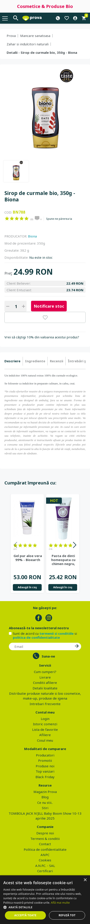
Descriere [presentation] (12, 361)
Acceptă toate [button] (25, 915)
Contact (45, 844)
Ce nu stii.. (45, 802)
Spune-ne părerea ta (59, 218)
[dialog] (45, 899)
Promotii (45, 760)
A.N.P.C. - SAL (45, 865)
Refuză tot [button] (67, 915)
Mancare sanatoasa (35, 35)
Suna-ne (48, 656)
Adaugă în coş (27, 587)
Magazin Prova (45, 791)
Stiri (45, 808)
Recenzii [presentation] (56, 361)
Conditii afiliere (45, 682)
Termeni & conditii (45, 838)
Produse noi (45, 766)
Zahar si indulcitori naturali (28, 44)
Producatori (45, 755)
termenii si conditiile (56, 633)
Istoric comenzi (45, 724)
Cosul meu (45, 740)
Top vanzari (45, 771)
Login (45, 718)
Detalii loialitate (45, 688)
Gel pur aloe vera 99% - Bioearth (28, 558)
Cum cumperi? (45, 671)
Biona (32, 236)
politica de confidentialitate (36, 637)
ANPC (45, 855)
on (7, 218)
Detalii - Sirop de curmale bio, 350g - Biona (42, 52)
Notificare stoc (49, 306)
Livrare (45, 677)
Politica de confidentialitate (45, 849)
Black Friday (45, 777)
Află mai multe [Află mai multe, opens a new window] (60, 903)
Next (74, 546)
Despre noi (45, 833)
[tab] (13, 361)
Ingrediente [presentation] (35, 361)
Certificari (45, 871)
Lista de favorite (45, 729)
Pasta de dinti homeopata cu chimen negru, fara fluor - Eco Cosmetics (63, 560)
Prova (11, 35)
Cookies (45, 860)
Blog (45, 797)
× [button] (85, 880)
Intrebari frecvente (45, 704)
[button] (45, 907)
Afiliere (45, 735)
